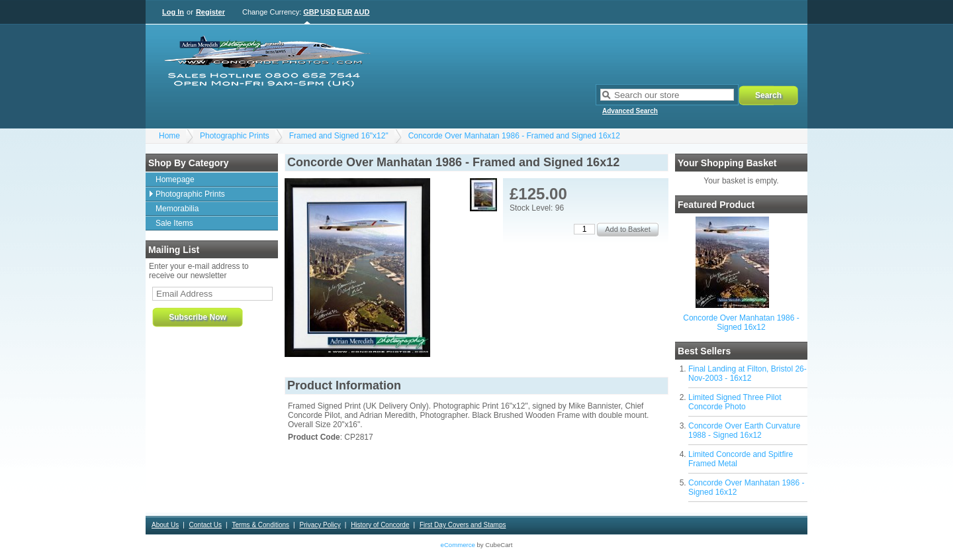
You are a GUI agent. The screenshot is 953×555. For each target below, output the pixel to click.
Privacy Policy (319, 525)
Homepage (175, 179)
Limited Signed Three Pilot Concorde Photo (735, 402)
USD (328, 12)
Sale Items (174, 223)
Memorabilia (177, 208)
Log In (173, 12)
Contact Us (205, 525)
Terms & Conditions (260, 525)
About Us (165, 525)
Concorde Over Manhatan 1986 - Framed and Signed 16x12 (514, 135)
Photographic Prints (234, 135)
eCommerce (458, 544)
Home (169, 135)
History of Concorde (380, 525)
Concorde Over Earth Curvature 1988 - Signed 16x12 (744, 430)
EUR (344, 12)
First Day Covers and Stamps (463, 525)
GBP (311, 12)
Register (210, 12)
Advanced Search (630, 111)
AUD (362, 12)
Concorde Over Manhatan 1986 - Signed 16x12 (741, 322)
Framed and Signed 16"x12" (338, 135)
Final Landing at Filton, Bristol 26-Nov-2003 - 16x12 (747, 373)
